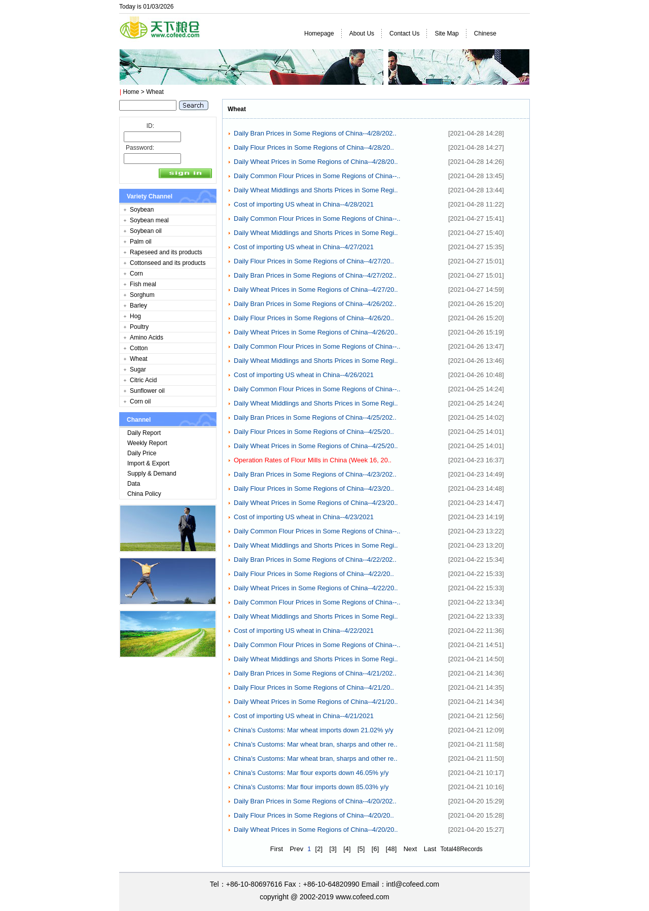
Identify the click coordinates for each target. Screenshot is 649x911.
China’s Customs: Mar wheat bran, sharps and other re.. (316, 744)
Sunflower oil (147, 390)
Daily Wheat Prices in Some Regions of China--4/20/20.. (316, 829)
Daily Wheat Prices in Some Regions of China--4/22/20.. (316, 588)
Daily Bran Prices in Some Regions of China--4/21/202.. (315, 673)
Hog (135, 316)
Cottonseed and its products (167, 262)
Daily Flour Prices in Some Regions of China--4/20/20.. (314, 815)
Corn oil (140, 401)
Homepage (319, 33)
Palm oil (141, 241)
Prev (296, 849)
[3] (332, 849)
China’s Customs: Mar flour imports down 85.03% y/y (311, 787)
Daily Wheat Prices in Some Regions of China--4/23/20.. (316, 503)
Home (131, 91)
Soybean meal (149, 220)
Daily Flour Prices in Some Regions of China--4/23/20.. (314, 488)
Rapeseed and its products (166, 252)
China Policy (144, 493)
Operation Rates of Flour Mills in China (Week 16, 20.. (312, 460)
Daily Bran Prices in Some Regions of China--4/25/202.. (315, 417)
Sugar (138, 369)
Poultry (139, 326)
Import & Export (148, 463)
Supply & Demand (151, 473)
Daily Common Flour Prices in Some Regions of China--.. (317, 176)
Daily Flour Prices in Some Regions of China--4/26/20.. (314, 318)
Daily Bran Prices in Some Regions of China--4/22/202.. (315, 559)
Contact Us (404, 33)
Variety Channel (149, 196)
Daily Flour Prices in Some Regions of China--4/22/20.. (314, 574)
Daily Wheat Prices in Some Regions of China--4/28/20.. (316, 161)
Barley (138, 305)
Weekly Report (147, 443)
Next (410, 849)
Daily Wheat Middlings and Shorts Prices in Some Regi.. (316, 190)
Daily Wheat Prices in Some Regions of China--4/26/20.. (316, 332)
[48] (391, 849)
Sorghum (142, 294)
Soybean (142, 209)
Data (133, 483)
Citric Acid (143, 380)
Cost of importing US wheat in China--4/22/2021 (304, 630)
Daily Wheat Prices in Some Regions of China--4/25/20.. (316, 446)
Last (430, 849)
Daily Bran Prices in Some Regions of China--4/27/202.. (315, 275)
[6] (375, 849)
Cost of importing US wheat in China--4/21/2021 (304, 716)
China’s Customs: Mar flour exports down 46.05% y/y (311, 773)
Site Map (446, 33)
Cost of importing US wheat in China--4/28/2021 (304, 204)
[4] (346, 849)
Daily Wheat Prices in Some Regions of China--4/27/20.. (316, 289)
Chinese (485, 33)
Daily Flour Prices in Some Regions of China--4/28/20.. (314, 147)
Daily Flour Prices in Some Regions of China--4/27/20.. (314, 261)
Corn (136, 273)
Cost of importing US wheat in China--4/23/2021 (304, 517)
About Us (361, 33)
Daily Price (141, 453)
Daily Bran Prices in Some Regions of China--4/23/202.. (315, 474)
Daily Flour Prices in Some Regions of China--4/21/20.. (314, 687)
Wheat (139, 358)
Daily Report (144, 432)
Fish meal (143, 284)
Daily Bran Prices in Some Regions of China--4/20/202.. (315, 801)
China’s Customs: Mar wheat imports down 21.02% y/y (313, 730)
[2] (318, 849)
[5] (361, 849)
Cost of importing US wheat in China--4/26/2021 (304, 375)
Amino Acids (146, 337)
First (276, 849)
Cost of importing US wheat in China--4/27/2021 (304, 247)
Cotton (139, 348)
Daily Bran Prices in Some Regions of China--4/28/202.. (315, 133)
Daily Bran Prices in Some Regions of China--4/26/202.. (315, 304)
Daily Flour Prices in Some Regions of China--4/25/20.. (314, 431)
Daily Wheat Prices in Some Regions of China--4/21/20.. (316, 701)
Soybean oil (146, 230)
